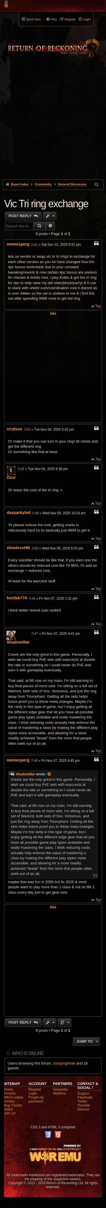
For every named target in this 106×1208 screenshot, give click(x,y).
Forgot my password (36, 1099)
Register (35, 1089)
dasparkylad (18, 512)
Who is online (28, 1053)
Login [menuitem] (86, 19)
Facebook (84, 1097)
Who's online (13, 1097)
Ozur (11, 477)
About (8, 1109)
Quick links (33, 19)
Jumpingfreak (64, 1063)
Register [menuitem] (70, 19)
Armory (9, 1101)
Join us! (10, 1113)
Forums (10, 1093)
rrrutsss (14, 429)
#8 (36, 761)
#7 (36, 634)
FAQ (54, 19)
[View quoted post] (49, 774)
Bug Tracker (13, 1105)
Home (8, 1089)
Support (83, 1093)
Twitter (82, 1101)
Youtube (83, 1105)
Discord (83, 1109)
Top (98, 306)
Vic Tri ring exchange (46, 204)
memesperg (18, 244)
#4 (36, 513)
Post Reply (20, 216)
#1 (36, 245)
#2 (28, 429)
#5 (36, 548)
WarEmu (59, 1093)
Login (33, 1093)
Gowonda (60, 1089)
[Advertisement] (53, 129)
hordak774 (17, 598)
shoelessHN (18, 547)
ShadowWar (18, 642)
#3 (22, 469)
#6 (33, 598)
